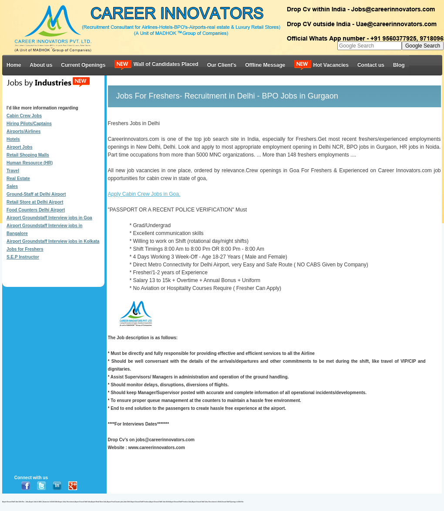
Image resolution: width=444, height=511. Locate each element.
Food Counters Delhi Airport (36, 210)
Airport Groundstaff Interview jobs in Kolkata (53, 241)
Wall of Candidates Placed (156, 65)
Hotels (13, 139)
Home (14, 65)
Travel (13, 170)
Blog (399, 65)
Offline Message (265, 65)
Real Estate (18, 178)
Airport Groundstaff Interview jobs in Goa (49, 217)
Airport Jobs (19, 147)
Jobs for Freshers (25, 249)
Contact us (370, 65)
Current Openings (83, 65)
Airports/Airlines (23, 131)
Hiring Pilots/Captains (29, 123)
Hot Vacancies (321, 65)
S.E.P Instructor (23, 257)
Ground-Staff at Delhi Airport (36, 194)
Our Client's (222, 65)
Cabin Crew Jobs (24, 115)
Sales (12, 186)
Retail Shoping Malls (28, 155)
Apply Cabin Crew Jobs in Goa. (144, 194)
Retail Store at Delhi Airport (35, 202)
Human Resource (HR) (30, 162)
